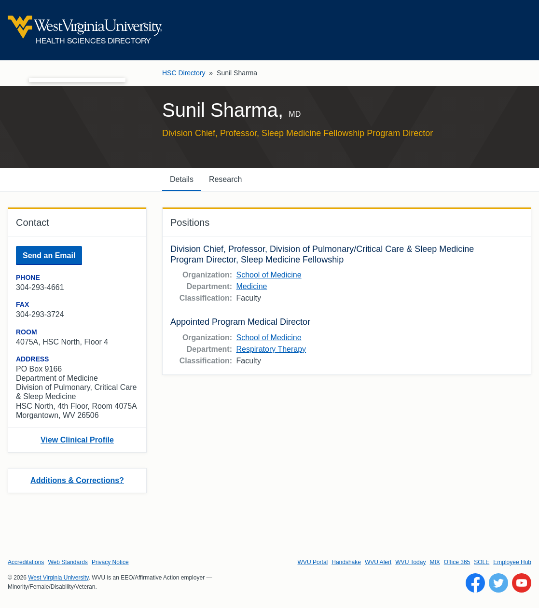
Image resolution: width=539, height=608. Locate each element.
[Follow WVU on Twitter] (498, 583)
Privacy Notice (110, 562)
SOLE (481, 562)
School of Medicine (268, 275)
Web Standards (68, 562)
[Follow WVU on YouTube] (521, 583)
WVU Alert (378, 562)
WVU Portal (313, 562)
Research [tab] (225, 179)
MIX (434, 562)
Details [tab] (181, 179)
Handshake (346, 562)
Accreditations (26, 562)
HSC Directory (183, 73)
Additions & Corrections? (77, 480)
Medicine (251, 286)
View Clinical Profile (77, 440)
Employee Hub (512, 562)
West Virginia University (58, 577)
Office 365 (457, 562)
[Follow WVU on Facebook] (475, 583)
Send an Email (49, 255)
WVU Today (410, 562)
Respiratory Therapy (271, 349)
